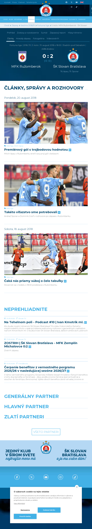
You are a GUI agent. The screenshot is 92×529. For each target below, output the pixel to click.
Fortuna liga (43, 25)
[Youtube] (76, 2)
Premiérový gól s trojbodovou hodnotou (37, 149)
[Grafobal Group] (68, 475)
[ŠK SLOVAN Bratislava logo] (46, 8)
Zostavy (28, 33)
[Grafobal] (24, 464)
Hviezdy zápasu (23, 38)
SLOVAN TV (73, 19)
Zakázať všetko (49, 510)
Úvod (5, 19)
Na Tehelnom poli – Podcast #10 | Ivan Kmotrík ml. (45, 339)
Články (10, 38)
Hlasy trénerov (75, 33)
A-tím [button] (25, 19)
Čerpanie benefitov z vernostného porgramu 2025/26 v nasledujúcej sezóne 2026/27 (39, 421)
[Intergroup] (24, 475)
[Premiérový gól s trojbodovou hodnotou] (46, 123)
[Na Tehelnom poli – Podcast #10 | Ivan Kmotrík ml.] (46, 325)
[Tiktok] (76, 7)
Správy (38, 19)
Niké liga (9, 146)
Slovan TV (22, 336)
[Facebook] (66, 2)
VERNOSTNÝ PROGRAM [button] (59, 19)
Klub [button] (11, 19)
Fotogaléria (38, 38)
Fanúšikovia (23, 416)
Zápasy (15, 25)
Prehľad (11, 33)
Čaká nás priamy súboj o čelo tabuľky (35, 281)
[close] (77, 487)
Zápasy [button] (31, 19)
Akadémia (46, 19)
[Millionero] (68, 464)
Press (14, 2)
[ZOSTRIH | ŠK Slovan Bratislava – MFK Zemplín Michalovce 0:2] (46, 363)
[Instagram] (71, 7)
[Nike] (46, 454)
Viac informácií (19, 503)
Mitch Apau (18, 146)
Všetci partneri (46, 484)
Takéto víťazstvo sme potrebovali (32, 212)
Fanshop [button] (81, 19)
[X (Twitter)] (71, 2)
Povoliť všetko (25, 516)
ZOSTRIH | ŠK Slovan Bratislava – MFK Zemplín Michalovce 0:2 (40, 379)
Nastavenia (25, 510)
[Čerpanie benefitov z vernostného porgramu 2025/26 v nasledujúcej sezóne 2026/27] (46, 405)
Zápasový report (58, 33)
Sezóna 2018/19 (28, 25)
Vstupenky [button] (18, 19)
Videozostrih (53, 38)
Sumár (44, 33)
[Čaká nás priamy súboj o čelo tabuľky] (46, 254)
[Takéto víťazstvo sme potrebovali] (46, 185)
